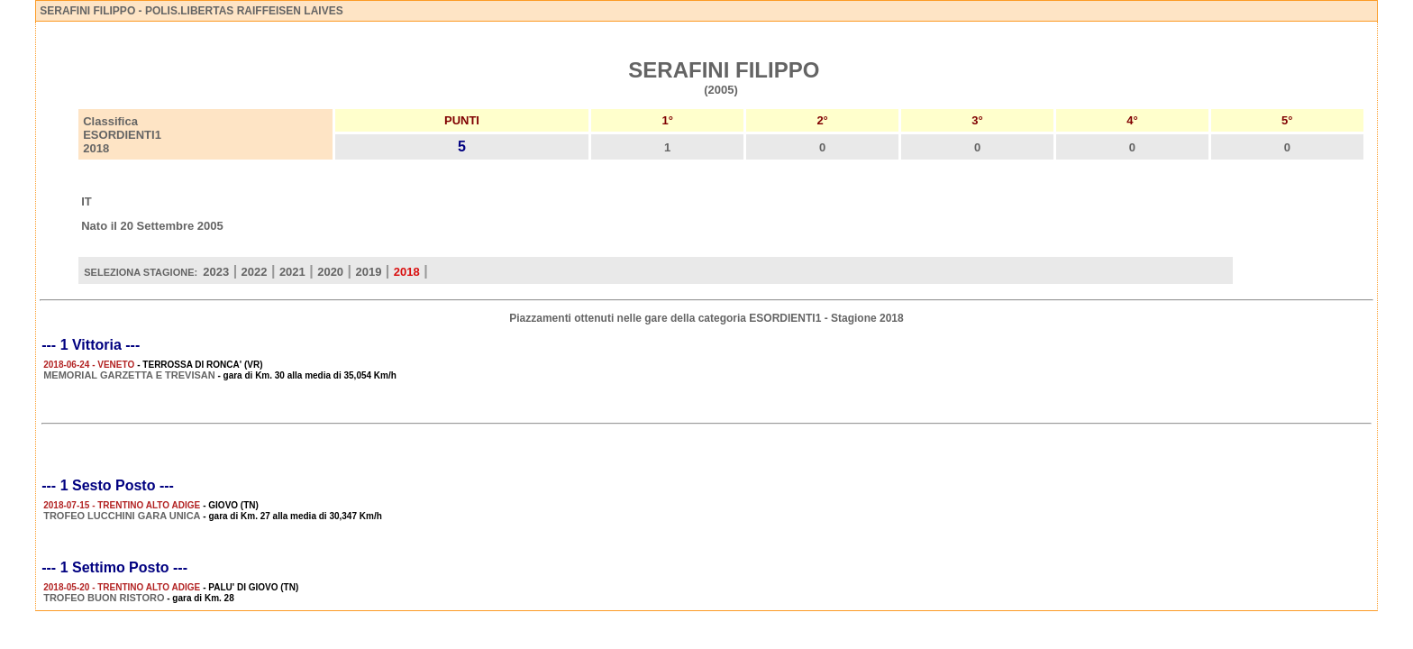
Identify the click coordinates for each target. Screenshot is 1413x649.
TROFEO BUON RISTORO (103, 597)
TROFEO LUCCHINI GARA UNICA (121, 515)
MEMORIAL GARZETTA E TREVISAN (128, 375)
